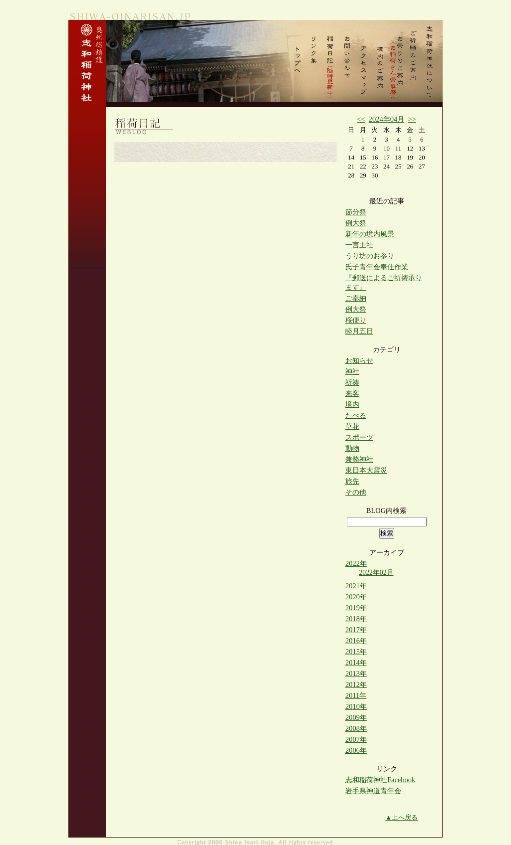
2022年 (356, 563)
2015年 (356, 652)
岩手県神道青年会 (373, 791)
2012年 (356, 684)
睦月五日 (359, 331)
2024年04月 (386, 119)
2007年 (356, 739)
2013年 (356, 673)
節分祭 (355, 212)
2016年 (356, 641)
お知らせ (359, 360)
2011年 (355, 695)
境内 (352, 404)
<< (361, 119)
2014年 (356, 663)
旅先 (352, 481)
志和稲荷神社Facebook (380, 780)
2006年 (356, 750)
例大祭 (355, 223)
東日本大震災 (366, 470)
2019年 (356, 608)
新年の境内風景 (369, 234)
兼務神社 (359, 459)
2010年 (356, 706)
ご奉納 (355, 298)
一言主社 (359, 245)
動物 (352, 448)
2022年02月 (376, 572)
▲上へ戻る (401, 817)
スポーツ (359, 437)
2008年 (356, 728)
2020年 (356, 597)
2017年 (356, 630)
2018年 (356, 619)
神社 (352, 371)
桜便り (355, 320)
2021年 (356, 586)
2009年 (356, 717)
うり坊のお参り (369, 256)
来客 (352, 393)
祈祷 (352, 382)
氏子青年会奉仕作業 (376, 267)
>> (412, 119)
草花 (352, 426)
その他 (355, 492)
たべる (355, 415)
